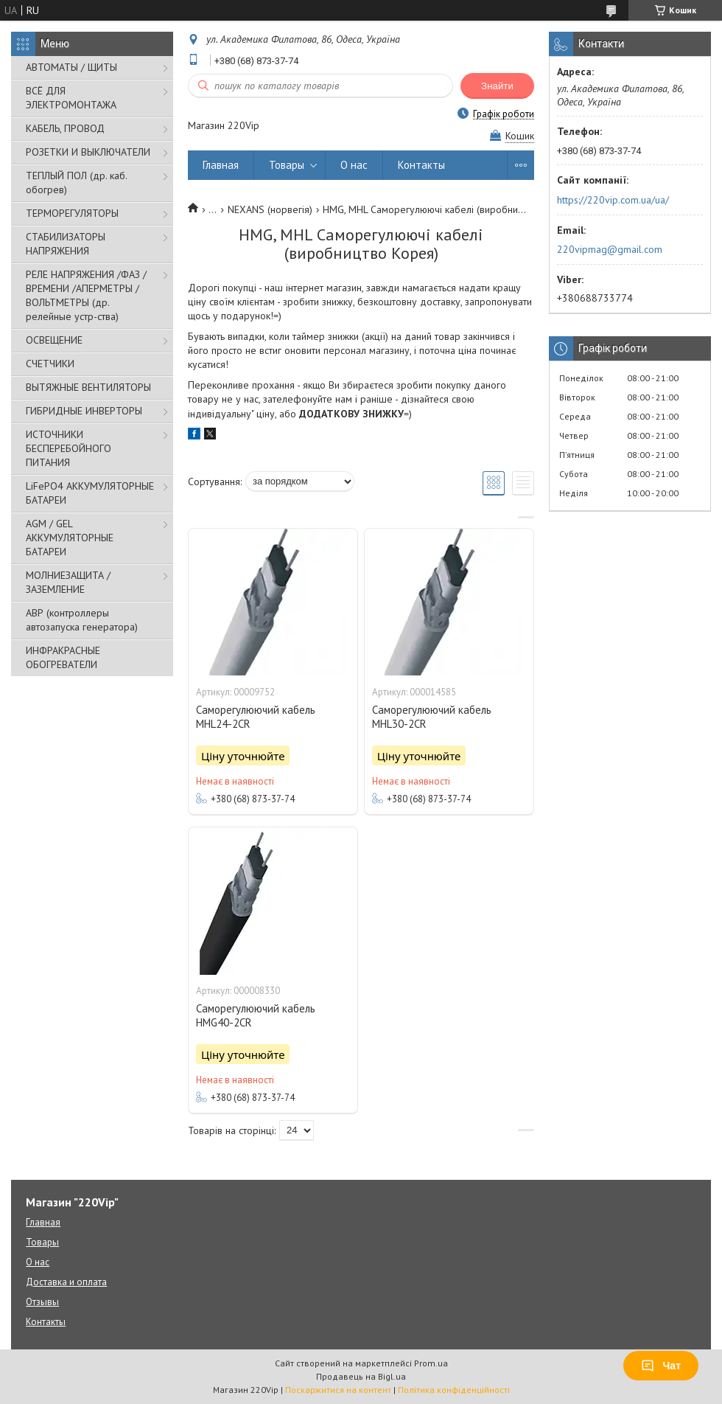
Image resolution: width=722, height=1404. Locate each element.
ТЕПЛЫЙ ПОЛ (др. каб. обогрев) (76, 182)
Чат (661, 1365)
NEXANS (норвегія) (270, 209)
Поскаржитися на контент (338, 1389)
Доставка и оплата (66, 1282)
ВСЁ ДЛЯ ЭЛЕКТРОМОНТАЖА (71, 97)
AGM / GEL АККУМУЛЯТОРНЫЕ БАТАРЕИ (69, 537)
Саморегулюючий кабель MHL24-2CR (255, 717)
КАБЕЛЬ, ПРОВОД (65, 128)
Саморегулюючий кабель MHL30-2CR (431, 717)
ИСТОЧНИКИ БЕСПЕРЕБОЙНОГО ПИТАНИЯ (68, 448)
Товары (286, 164)
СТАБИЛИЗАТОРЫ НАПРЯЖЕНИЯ (65, 243)
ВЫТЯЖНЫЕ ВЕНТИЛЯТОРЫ (88, 387)
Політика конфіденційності (454, 1389)
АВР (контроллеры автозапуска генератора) (82, 619)
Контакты (421, 164)
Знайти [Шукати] (497, 85)
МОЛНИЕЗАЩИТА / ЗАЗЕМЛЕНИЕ (68, 582)
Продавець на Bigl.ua (361, 1376)
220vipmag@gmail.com (609, 249)
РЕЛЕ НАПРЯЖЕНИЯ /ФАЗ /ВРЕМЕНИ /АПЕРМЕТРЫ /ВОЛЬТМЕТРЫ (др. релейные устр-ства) (86, 295)
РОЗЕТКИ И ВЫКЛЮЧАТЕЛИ (88, 152)
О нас (354, 164)
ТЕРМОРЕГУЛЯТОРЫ (72, 213)
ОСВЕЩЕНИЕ (54, 340)
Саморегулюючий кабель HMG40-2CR (255, 1015)
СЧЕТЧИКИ (50, 363)
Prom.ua (431, 1363)
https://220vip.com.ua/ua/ (613, 199)
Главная (221, 164)
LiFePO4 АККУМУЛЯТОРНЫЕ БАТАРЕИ (90, 493)
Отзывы (42, 1302)
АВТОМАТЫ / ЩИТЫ (71, 67)
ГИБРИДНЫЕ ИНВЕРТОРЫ (84, 410)
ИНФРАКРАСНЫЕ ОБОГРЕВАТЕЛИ (63, 657)
